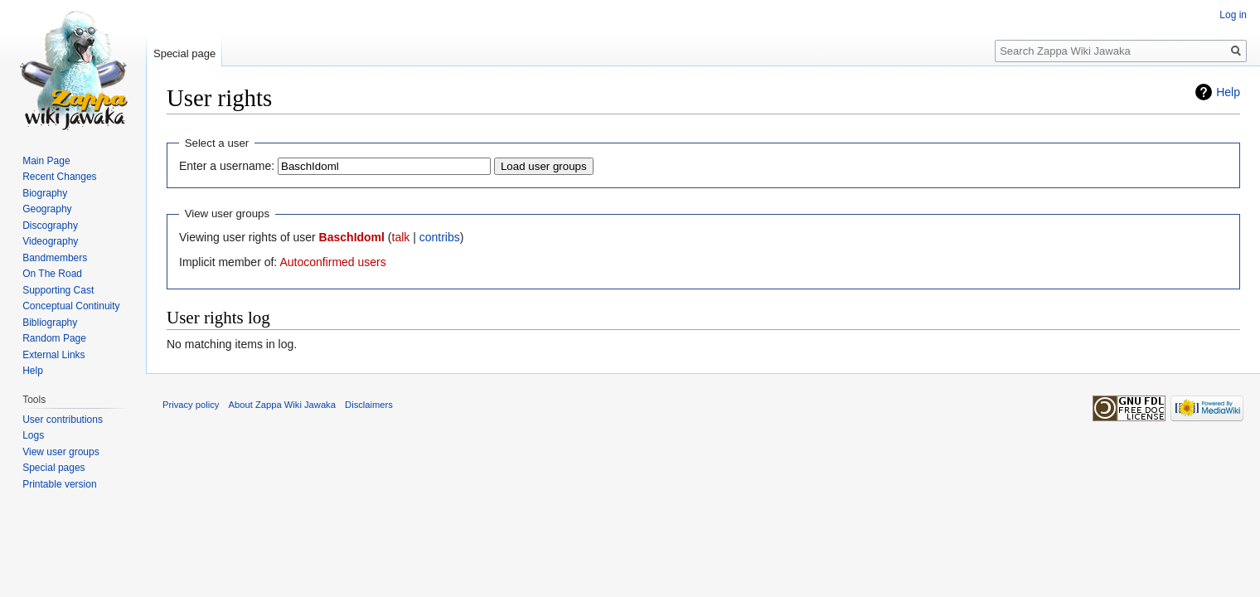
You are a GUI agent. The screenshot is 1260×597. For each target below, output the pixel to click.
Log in (1233, 15)
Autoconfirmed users (332, 262)
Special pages (53, 467)
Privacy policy (190, 405)
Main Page (46, 161)
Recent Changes (59, 176)
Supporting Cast (58, 290)
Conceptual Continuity (70, 306)
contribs (439, 237)
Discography (50, 225)
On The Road (52, 273)
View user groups (60, 452)
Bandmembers (54, 258)
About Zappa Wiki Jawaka (282, 405)
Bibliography (49, 322)
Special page (184, 53)
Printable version (59, 484)
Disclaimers (369, 405)
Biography (44, 193)
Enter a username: (226, 165)
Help (1228, 92)
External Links (53, 355)
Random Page (54, 338)
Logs (33, 435)
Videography (50, 241)
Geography (46, 209)
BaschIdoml (352, 237)
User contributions (62, 419)
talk (401, 237)
